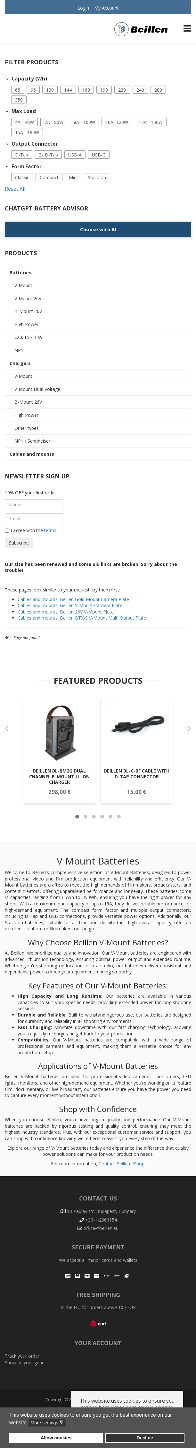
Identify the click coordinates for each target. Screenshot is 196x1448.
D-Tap (21, 155)
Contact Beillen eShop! (122, 1164)
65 (17, 90)
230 (122, 90)
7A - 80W (54, 122)
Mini (73, 177)
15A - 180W (27, 132)
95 (33, 90)
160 (86, 90)
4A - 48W (24, 122)
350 (19, 100)
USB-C (98, 155)
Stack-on (97, 177)
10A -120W (116, 122)
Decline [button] (145, 1437)
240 (140, 90)
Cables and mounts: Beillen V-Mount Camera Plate (70, 605)
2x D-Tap (48, 155)
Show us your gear (24, 1363)
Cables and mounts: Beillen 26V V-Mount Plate (66, 612)
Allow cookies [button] (56, 1437)
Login (83, 8)
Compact (49, 177)
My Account (106, 8)
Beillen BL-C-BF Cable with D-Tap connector (134, 782)
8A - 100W (84, 122)
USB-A (75, 155)
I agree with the (31, 530)
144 (68, 90)
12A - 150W (151, 122)
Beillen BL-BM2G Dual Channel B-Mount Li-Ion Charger (61, 785)
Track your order (22, 1356)
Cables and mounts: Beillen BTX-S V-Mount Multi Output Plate (82, 618)
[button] (18, 90)
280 (158, 90)
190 (104, 90)
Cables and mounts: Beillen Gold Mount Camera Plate (73, 599)
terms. (50, 530)
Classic (22, 177)
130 (50, 90)
